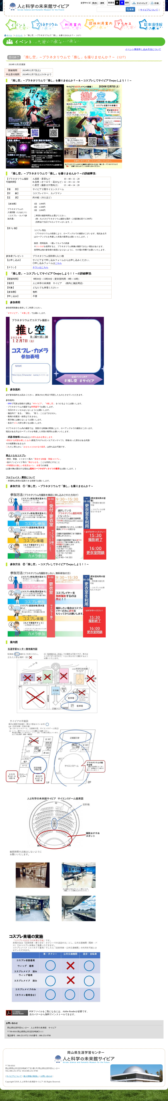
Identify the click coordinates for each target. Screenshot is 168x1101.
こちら (58, 263)
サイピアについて (149, 10)
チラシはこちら (40, 267)
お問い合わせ (46, 1076)
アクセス (126, 25)
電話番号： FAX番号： (29, 1035)
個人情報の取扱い (31, 1076)
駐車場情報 (151, 25)
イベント (17, 25)
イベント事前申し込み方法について (143, 49)
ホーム (9, 35)
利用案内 (71, 24)
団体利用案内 (98, 24)
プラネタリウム (44, 25)
